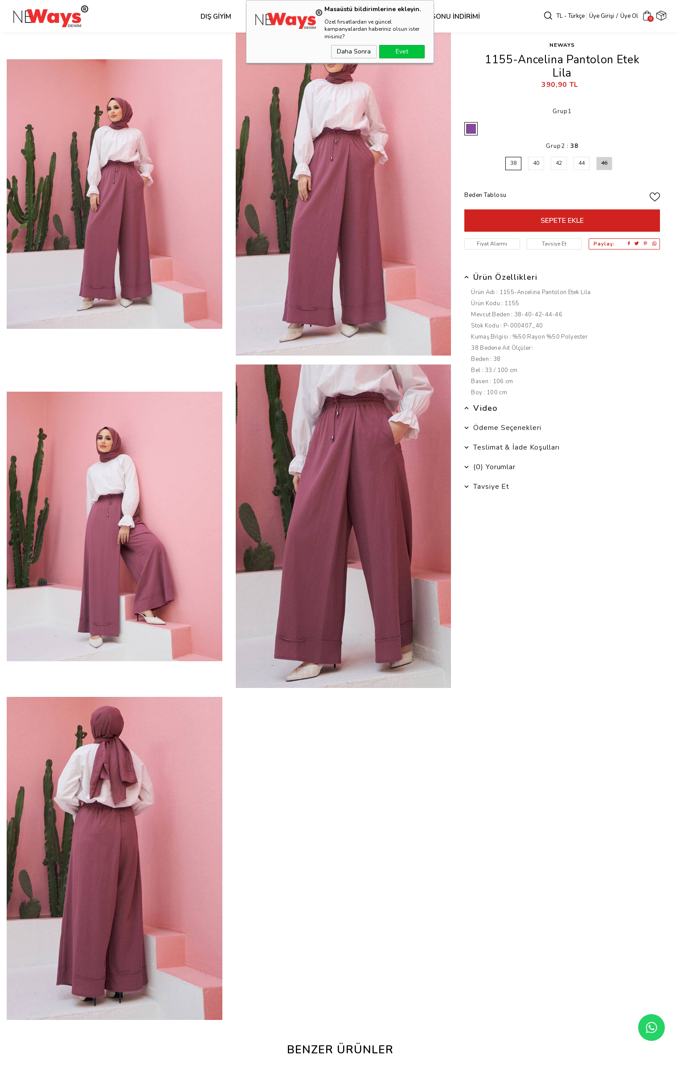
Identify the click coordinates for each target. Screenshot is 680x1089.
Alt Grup (321, 16)
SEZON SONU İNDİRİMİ (438, 16)
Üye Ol (623, 16)
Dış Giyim (211, 16)
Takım (369, 16)
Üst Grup (266, 16)
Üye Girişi (595, 16)
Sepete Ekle (562, 220)
